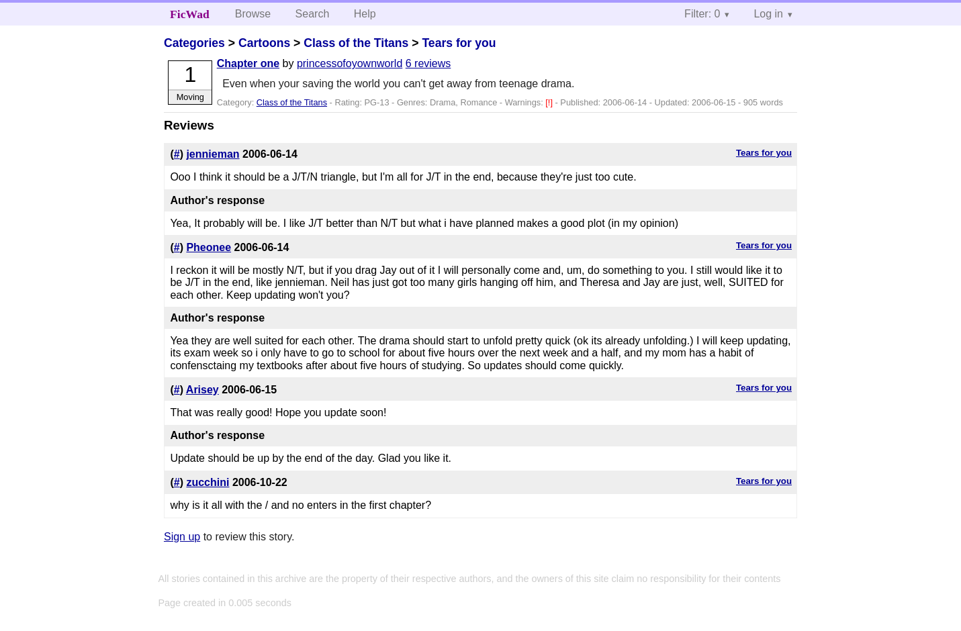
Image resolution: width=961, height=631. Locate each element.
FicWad (190, 14)
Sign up (182, 536)
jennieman (212, 154)
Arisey (202, 389)
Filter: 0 (702, 13)
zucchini (207, 482)
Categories (194, 43)
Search (312, 13)
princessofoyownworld (349, 63)
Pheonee (208, 247)
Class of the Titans (356, 43)
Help (365, 13)
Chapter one (248, 63)
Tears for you (459, 43)
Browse (253, 13)
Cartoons (264, 43)
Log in (768, 13)
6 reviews (428, 63)
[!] (550, 102)
